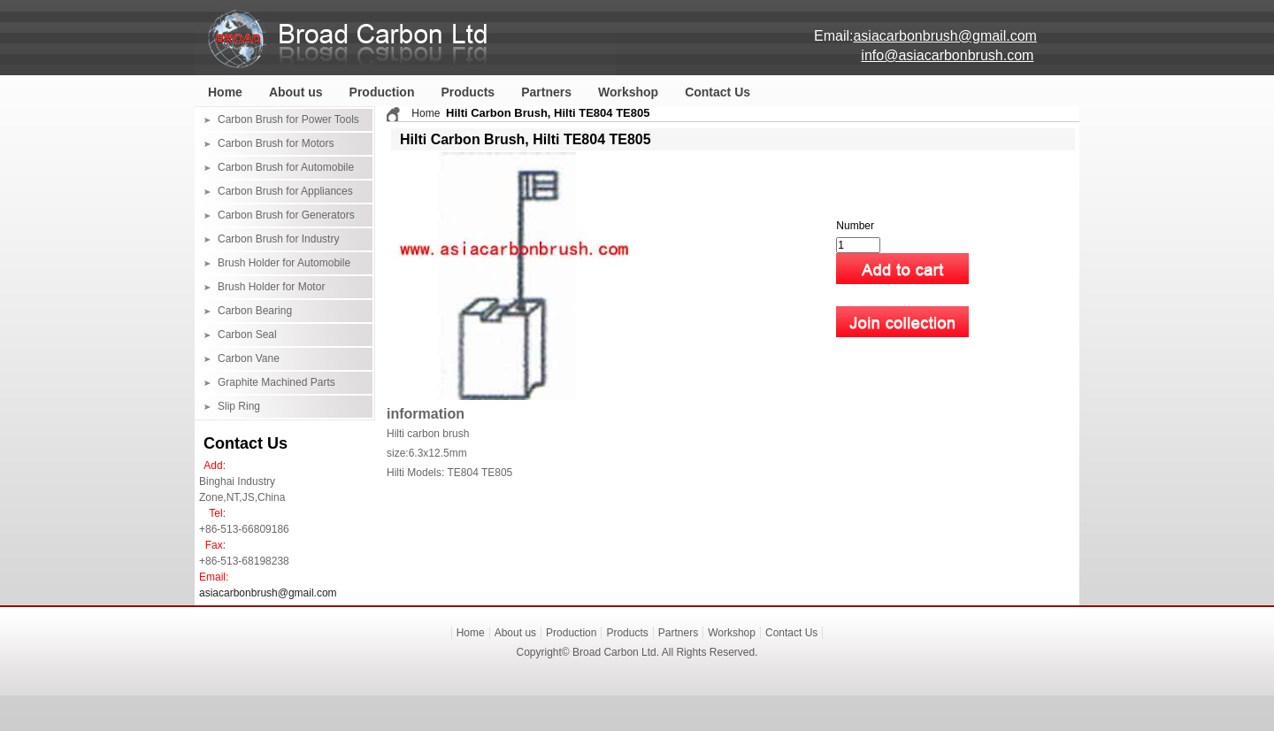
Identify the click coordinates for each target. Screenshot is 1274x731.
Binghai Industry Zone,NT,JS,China (242, 489)
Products (468, 92)
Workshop (628, 92)
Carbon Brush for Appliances (285, 191)
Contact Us (717, 92)
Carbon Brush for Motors (276, 143)
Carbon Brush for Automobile (286, 167)
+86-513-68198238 (244, 561)
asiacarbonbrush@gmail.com (268, 593)
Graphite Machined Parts (276, 382)
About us (296, 92)
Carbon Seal (247, 334)
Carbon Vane (249, 358)
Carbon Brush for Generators (286, 215)
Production (382, 92)
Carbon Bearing (255, 310)
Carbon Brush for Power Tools (288, 119)
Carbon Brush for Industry (278, 239)
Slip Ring (239, 406)
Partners (546, 92)
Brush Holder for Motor (271, 287)
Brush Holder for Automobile (284, 263)
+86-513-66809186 (244, 529)
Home (225, 92)
